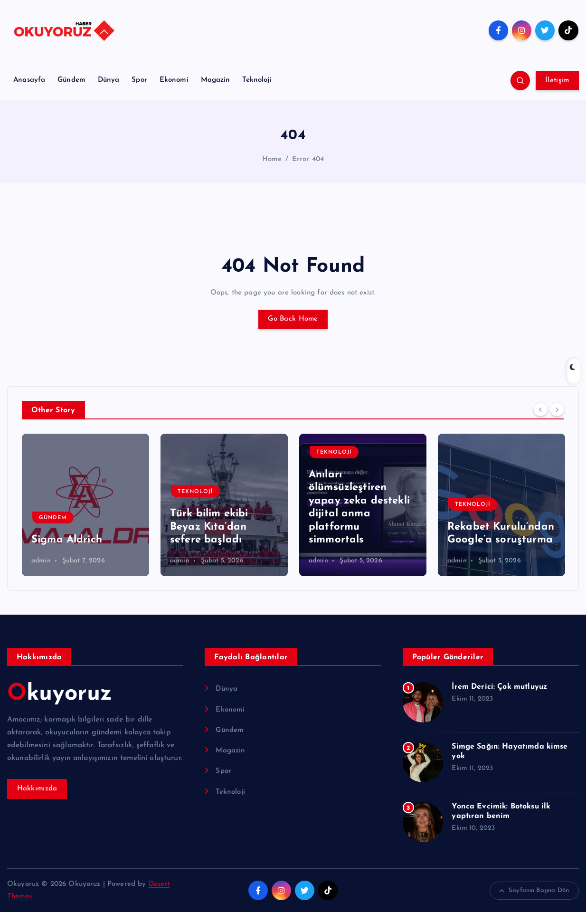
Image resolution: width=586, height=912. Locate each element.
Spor (139, 80)
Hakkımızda (37, 788)
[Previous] (540, 409)
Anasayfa (29, 80)
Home (272, 159)
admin (41, 560)
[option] (85, 505)
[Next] (557, 409)
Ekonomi (174, 80)
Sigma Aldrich (66, 539)
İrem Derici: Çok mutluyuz (499, 687)
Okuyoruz (59, 694)
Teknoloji (256, 80)
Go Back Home (293, 319)
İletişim (557, 80)
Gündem (71, 80)
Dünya (109, 80)
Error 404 (308, 159)
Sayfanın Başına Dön (534, 890)
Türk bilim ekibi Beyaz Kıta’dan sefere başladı (209, 526)
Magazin (215, 80)
